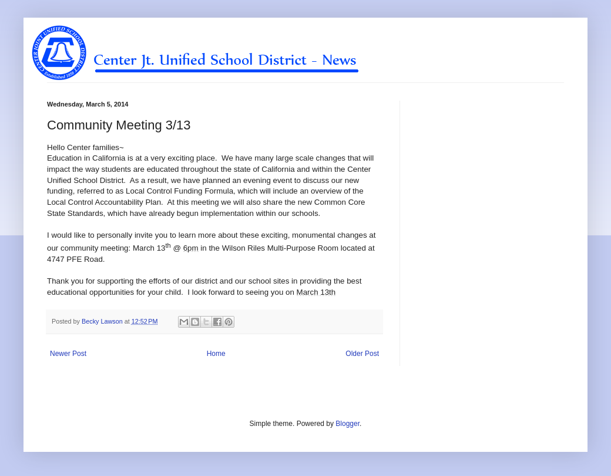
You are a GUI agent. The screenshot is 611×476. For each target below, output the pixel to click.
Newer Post (68, 353)
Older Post (362, 353)
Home (216, 353)
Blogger (347, 424)
